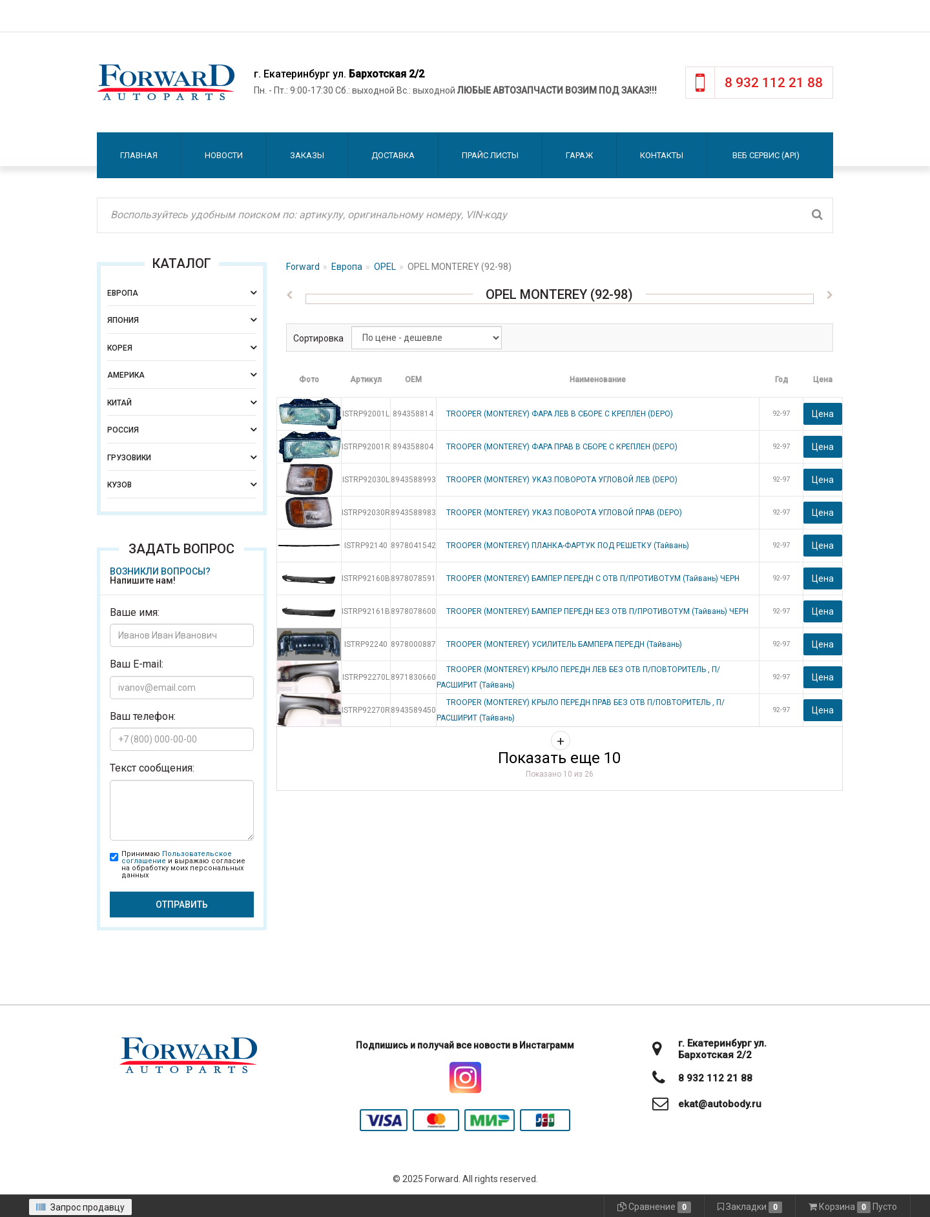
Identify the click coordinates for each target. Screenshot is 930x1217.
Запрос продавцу (80, 1207)
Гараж (579, 155)
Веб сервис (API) (766, 155)
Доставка (393, 155)
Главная (139, 155)
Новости (224, 155)
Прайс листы (490, 155)
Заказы (307, 155)
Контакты (661, 155)
